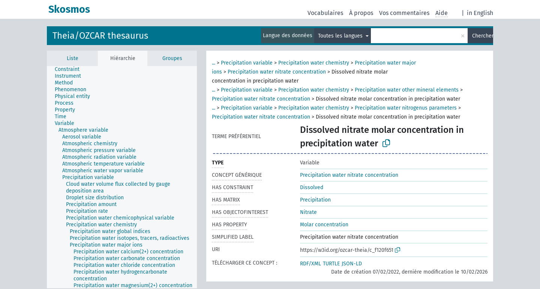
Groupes (172, 58)
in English (480, 13)
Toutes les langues (341, 36)
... (213, 63)
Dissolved (311, 187)
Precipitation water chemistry (313, 63)
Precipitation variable (247, 63)
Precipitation (315, 200)
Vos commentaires (404, 13)
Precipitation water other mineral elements (407, 90)
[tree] (122, 177)
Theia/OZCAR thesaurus (100, 35)
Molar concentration (324, 224)
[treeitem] (70, 69)
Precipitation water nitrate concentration (277, 72)
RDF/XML (310, 263)
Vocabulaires (325, 13)
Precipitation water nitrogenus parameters (406, 108)
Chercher (482, 36)
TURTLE (331, 263)
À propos (361, 13)
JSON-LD (352, 263)
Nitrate (308, 212)
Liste (72, 58)
